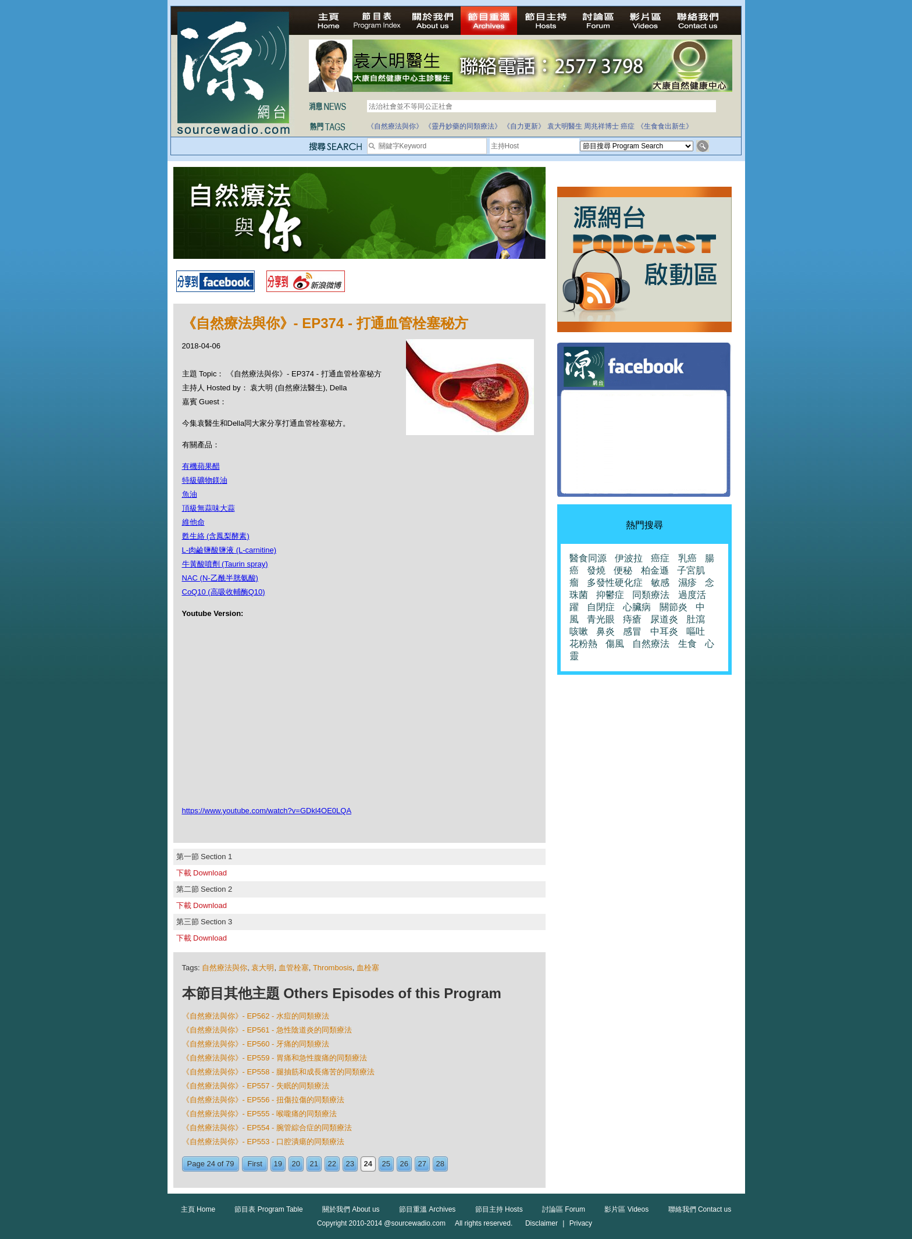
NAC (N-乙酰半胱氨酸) (220, 578)
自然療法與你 (224, 967)
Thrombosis (332, 967)
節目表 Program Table (268, 1209)
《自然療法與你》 (395, 126)
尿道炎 (664, 619)
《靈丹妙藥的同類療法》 (463, 126)
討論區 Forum (563, 1209)
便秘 (623, 570)
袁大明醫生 (564, 126)
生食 (687, 644)
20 (296, 1163)
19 (278, 1163)
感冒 (632, 631)
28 (440, 1163)
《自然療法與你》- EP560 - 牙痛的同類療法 (256, 1043)
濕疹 (687, 583)
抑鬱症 (610, 595)
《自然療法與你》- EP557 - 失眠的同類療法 (256, 1085)
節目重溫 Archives (427, 1209)
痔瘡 (632, 619)
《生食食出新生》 (665, 126)
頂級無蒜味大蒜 (208, 508)
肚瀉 (695, 619)
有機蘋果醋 (201, 466)
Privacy (580, 1223)
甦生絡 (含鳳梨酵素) (216, 536)
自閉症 (601, 607)
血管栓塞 (294, 967)
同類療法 (650, 595)
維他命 (193, 522)
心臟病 (637, 607)
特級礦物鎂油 (204, 480)
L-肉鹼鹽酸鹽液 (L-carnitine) (229, 550)
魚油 (189, 494)
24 (368, 1163)
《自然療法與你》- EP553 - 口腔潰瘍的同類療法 (263, 1141)
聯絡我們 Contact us (700, 1209)
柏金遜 (655, 570)
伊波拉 (629, 558)
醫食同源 (588, 558)
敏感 (660, 583)
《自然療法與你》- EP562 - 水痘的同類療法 (256, 1016)
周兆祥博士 (601, 126)
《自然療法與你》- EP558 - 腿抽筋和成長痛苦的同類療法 (278, 1071)
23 (350, 1163)
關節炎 (673, 607)
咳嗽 (578, 631)
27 (422, 1163)
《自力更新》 (524, 126)
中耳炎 (664, 631)
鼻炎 (605, 631)
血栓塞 (368, 967)
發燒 (596, 570)
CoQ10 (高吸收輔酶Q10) (223, 592)
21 (314, 1163)
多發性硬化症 (615, 583)
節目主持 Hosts (499, 1209)
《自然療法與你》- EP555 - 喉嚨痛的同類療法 (259, 1113)
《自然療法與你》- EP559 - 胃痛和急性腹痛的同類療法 (275, 1057)
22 (332, 1163)
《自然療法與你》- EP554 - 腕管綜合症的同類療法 (267, 1127)
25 (386, 1163)
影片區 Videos (626, 1209)
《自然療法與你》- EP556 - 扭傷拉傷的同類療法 (263, 1099)
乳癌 (687, 558)
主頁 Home (198, 1209)
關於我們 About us (351, 1209)
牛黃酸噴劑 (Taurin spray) (225, 564)
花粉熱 (583, 644)
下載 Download (201, 872)
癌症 (628, 126)
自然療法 (650, 644)
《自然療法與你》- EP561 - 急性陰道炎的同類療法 (267, 1030)
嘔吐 (695, 631)
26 (404, 1163)
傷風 (614, 644)
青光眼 (601, 619)
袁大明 (262, 967)
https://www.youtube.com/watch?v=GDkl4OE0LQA (267, 810)
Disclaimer (541, 1223)
